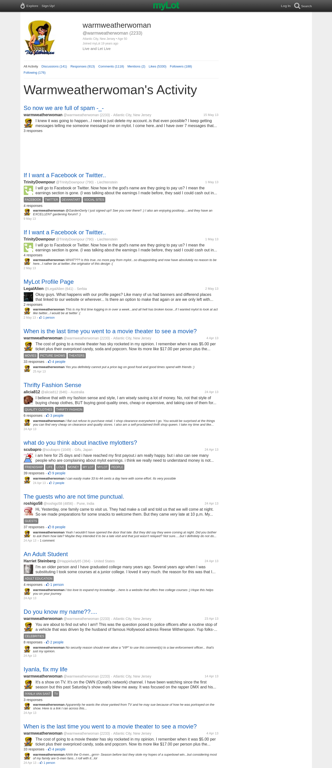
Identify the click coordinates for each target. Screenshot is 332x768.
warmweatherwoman (43, 115)
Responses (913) (82, 66)
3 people (57, 415)
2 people (58, 483)
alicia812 (32, 392)
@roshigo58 (53, 503)
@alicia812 (49, 392)
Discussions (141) (54, 66)
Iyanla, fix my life (45, 669)
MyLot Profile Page (49, 281)
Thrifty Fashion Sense (52, 385)
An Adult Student (46, 554)
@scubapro (51, 450)
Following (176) (35, 72)
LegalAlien (34, 288)
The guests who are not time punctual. (74, 496)
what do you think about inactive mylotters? (80, 442)
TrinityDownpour (39, 182)
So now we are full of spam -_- (64, 108)
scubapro (33, 449)
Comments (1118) (111, 66)
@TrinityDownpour (70, 182)
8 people (59, 527)
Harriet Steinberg (40, 561)
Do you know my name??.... (60, 611)
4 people (59, 362)
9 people (59, 473)
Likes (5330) (158, 66)
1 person (49, 317)
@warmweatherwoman (81, 115)
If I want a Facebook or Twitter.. (65, 175)
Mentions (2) (136, 66)
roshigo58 (33, 503)
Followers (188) (181, 66)
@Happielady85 (69, 561)
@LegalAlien (54, 289)
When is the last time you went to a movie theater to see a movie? (110, 331)
